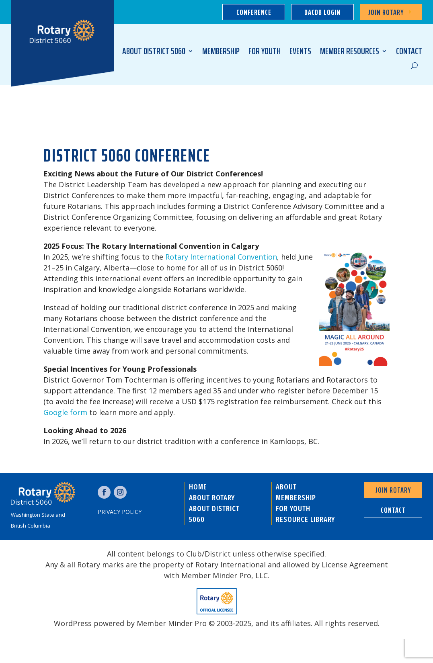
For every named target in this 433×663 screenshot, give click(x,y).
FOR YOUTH (264, 51)
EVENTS (300, 51)
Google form (65, 412)
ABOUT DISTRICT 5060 (153, 51)
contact (393, 510)
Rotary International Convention (221, 257)
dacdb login (322, 12)
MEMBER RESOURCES (349, 51)
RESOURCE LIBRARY (305, 519)
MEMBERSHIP (221, 51)
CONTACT (409, 51)
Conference (253, 12)
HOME (198, 487)
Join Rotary (386, 12)
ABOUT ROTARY (212, 497)
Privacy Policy (120, 512)
